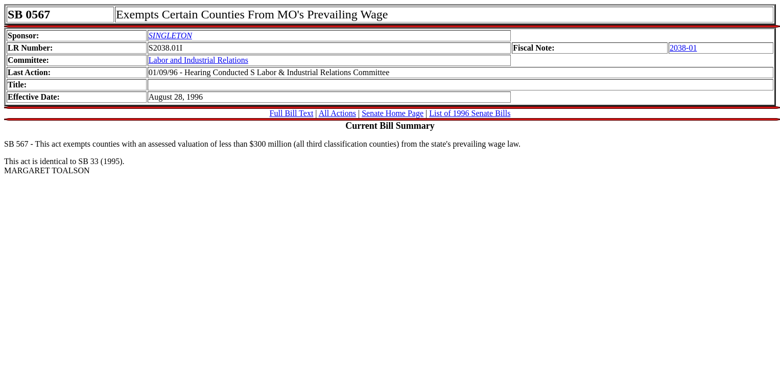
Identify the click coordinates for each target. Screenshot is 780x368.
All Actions (337, 113)
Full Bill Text (292, 113)
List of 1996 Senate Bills (469, 113)
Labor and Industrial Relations (198, 60)
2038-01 (683, 47)
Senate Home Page (392, 113)
